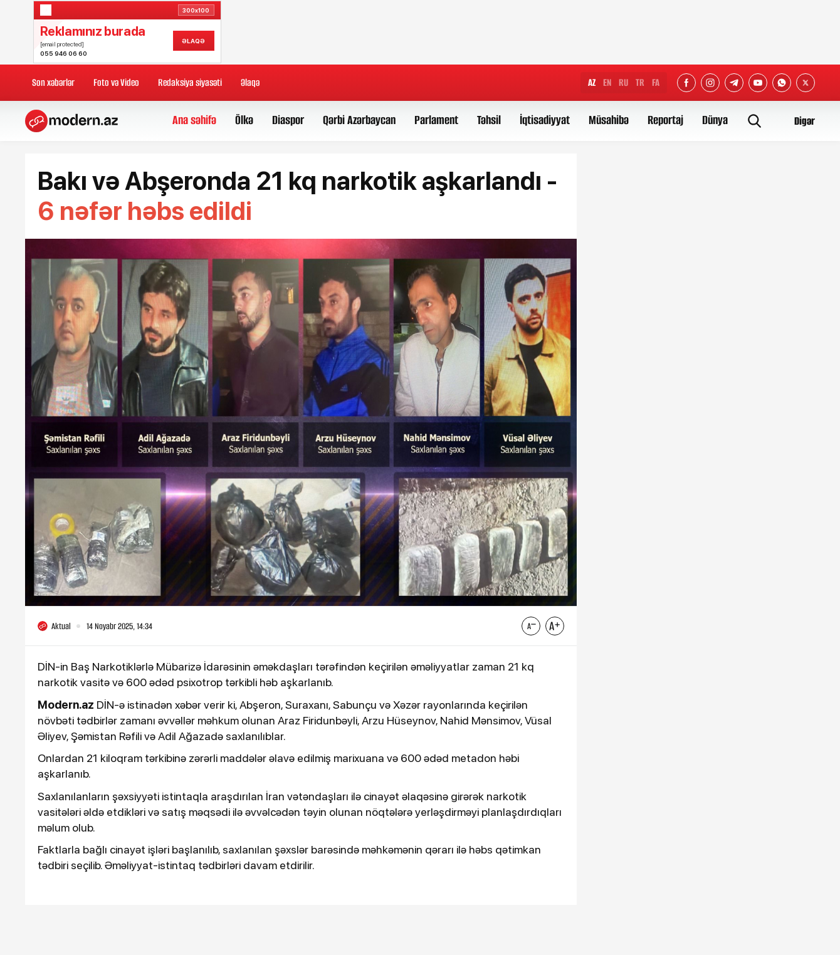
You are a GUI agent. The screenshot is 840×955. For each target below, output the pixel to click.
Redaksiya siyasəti (190, 82)
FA (655, 82)
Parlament (436, 120)
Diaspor (288, 120)
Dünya (715, 120)
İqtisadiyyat (545, 120)
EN (607, 82)
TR (640, 82)
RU (623, 82)
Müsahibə (609, 120)
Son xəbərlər (53, 82)
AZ (592, 82)
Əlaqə (250, 82)
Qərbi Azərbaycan (359, 120)
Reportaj (665, 120)
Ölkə (244, 120)
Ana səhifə (194, 120)
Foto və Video (116, 82)
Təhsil (489, 120)
